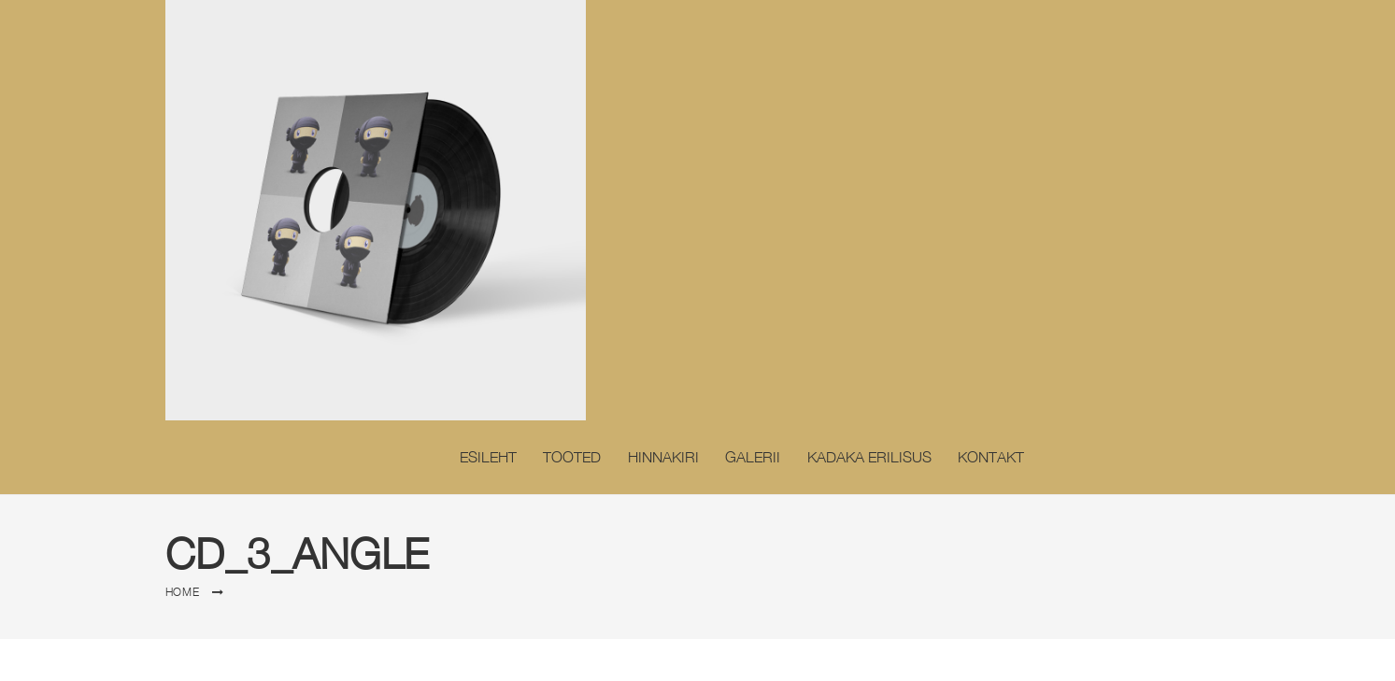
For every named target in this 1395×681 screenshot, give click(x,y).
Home (182, 592)
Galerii (752, 456)
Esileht (488, 456)
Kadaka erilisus (869, 456)
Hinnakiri (663, 456)
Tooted (572, 456)
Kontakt (991, 456)
